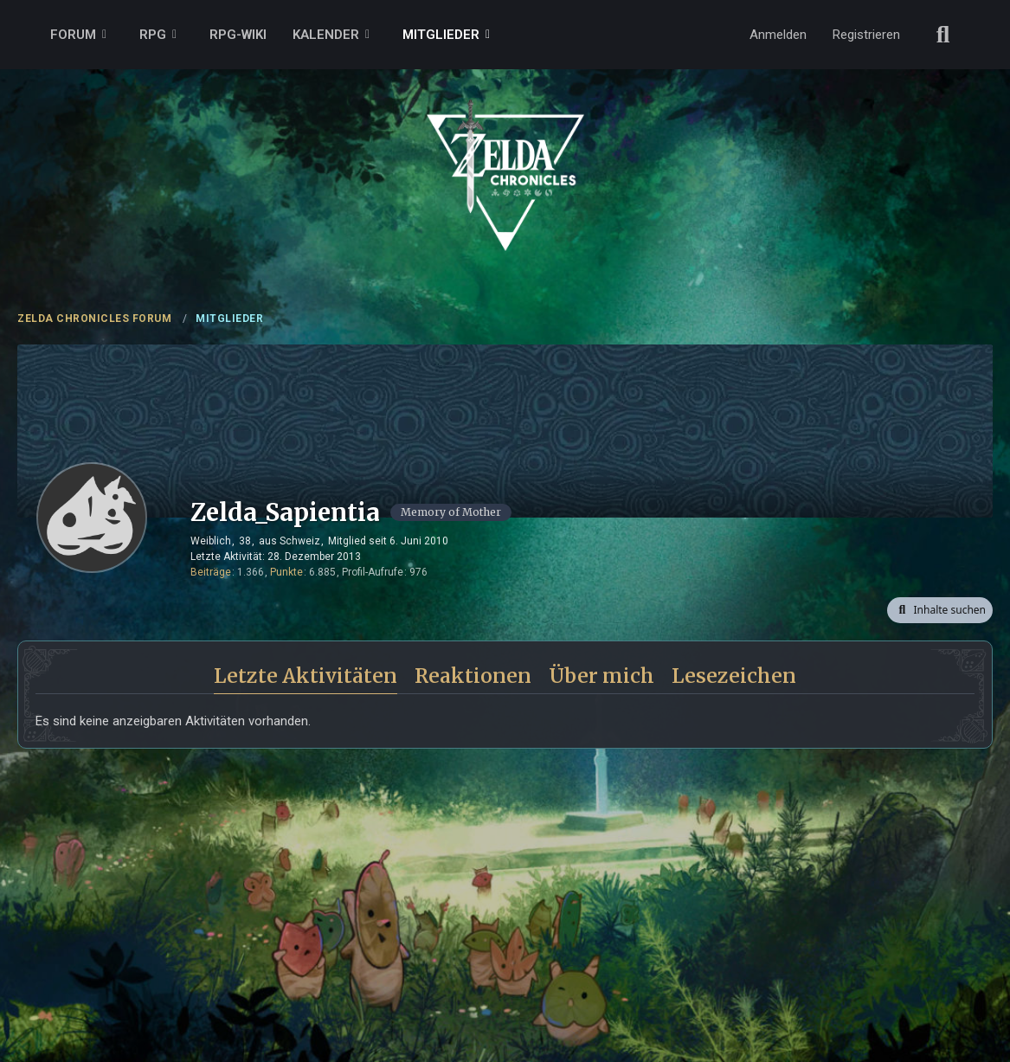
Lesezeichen (734, 675)
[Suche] (943, 34)
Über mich (601, 675)
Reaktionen (473, 675)
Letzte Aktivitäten (305, 675)
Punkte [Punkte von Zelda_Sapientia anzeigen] (286, 572)
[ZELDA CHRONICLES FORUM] (505, 156)
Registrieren (866, 34)
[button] (940, 610)
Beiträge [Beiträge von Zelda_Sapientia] (210, 572)
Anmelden (778, 34)
